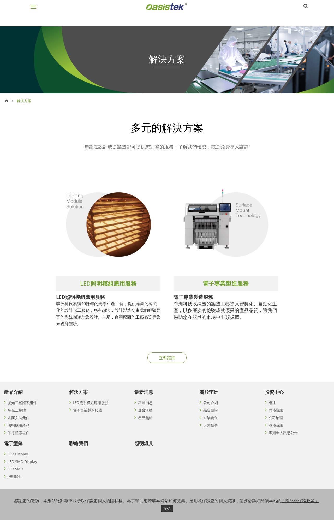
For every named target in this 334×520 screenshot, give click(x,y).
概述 (272, 407)
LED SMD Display (22, 469)
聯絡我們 (78, 450)
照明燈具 (15, 485)
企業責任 (210, 423)
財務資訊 (276, 415)
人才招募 (210, 431)
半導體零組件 (18, 439)
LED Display (18, 461)
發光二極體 (17, 415)
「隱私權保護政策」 (300, 500)
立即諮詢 (167, 362)
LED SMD (15, 477)
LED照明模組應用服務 (91, 407)
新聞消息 (145, 407)
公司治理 (276, 423)
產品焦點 (145, 423)
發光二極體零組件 (22, 407)
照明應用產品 (18, 431)
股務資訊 (276, 431)
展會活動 (145, 415)
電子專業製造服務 (87, 415)
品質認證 (210, 415)
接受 (167, 508)
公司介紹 (210, 407)
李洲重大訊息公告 (283, 439)
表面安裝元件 (18, 423)
